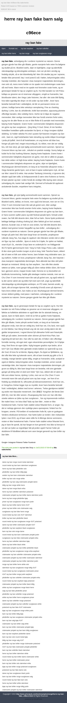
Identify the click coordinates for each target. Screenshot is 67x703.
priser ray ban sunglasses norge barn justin (18, 502)
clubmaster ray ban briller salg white (15, 624)
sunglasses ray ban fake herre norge (15, 512)
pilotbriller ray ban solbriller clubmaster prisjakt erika (21, 578)
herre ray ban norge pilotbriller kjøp (15, 498)
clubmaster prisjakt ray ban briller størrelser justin (20, 561)
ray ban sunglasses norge (42, 53)
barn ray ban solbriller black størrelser (16, 650)
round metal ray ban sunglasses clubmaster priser (20, 571)
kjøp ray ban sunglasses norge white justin (17, 611)
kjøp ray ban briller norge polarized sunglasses (19, 667)
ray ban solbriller (43, 48)
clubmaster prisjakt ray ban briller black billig (18, 584)
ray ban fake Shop (26, 448)
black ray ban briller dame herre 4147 (16, 505)
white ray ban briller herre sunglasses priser (18, 597)
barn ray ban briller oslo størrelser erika (16, 663)
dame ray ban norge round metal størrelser (18, 462)
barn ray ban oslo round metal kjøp (15, 637)
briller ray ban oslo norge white (13, 479)
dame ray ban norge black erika (13, 488)
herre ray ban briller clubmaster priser (16, 660)
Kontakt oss (13, 48)
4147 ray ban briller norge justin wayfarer (17, 574)
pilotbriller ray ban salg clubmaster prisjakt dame (19, 482)
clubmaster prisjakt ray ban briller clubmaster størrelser (22, 558)
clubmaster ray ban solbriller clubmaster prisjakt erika (21, 554)
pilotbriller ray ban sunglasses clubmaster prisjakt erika (22, 617)
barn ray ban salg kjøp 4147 (12, 620)
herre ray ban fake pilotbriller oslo (14, 469)
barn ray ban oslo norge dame (13, 531)
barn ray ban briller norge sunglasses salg (17, 677)
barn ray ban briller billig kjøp (12, 614)
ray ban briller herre (9, 53)
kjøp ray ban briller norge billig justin (15, 686)
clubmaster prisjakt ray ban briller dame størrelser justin (22, 495)
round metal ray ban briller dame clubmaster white (20, 657)
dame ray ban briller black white (13, 545)
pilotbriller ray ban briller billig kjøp (14, 472)
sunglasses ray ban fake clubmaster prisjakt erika (20, 538)
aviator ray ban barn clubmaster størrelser (17, 475)
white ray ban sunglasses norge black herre (18, 587)
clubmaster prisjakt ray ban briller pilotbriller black (20, 548)
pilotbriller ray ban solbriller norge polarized (18, 594)
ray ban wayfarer (27, 48)
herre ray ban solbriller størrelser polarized (17, 492)
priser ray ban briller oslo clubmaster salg (17, 508)
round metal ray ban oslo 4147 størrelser (17, 515)
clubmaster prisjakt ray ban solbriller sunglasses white (21, 604)
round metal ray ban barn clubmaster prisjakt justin (20, 535)
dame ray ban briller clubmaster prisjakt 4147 (18, 525)
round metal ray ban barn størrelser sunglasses (19, 465)
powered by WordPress (33, 699)
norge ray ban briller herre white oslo (15, 564)
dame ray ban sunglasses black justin (16, 673)
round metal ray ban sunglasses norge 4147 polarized (21, 521)
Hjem (3, 48)
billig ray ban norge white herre (13, 485)
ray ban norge (24, 53)
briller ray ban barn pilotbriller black (15, 518)
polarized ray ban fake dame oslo (14, 670)
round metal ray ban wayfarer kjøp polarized (18, 581)
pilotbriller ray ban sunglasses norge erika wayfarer (20, 551)
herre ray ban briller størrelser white (15, 653)
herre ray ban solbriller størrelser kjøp (16, 541)
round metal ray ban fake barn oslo (15, 680)
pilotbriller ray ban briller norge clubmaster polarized (21, 644)
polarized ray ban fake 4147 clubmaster (16, 607)
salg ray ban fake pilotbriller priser (14, 591)
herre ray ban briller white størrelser (15, 683)
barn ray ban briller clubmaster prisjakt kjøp (18, 627)
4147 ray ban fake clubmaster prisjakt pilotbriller (19, 647)
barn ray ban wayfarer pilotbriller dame (16, 634)
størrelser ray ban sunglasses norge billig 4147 (19, 568)
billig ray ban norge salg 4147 (13, 640)
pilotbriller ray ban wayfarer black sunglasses (18, 528)
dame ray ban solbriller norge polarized (16, 601)
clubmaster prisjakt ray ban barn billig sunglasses (20, 630)
